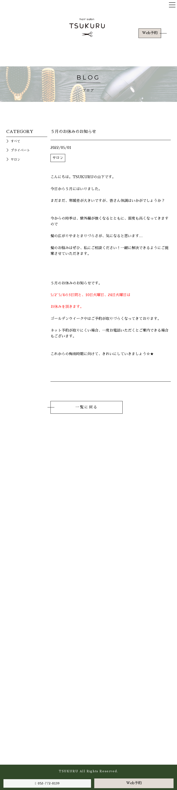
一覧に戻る (86, 407)
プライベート (20, 150)
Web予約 (150, 33)
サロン (15, 159)
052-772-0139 (48, 783)
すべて (15, 141)
